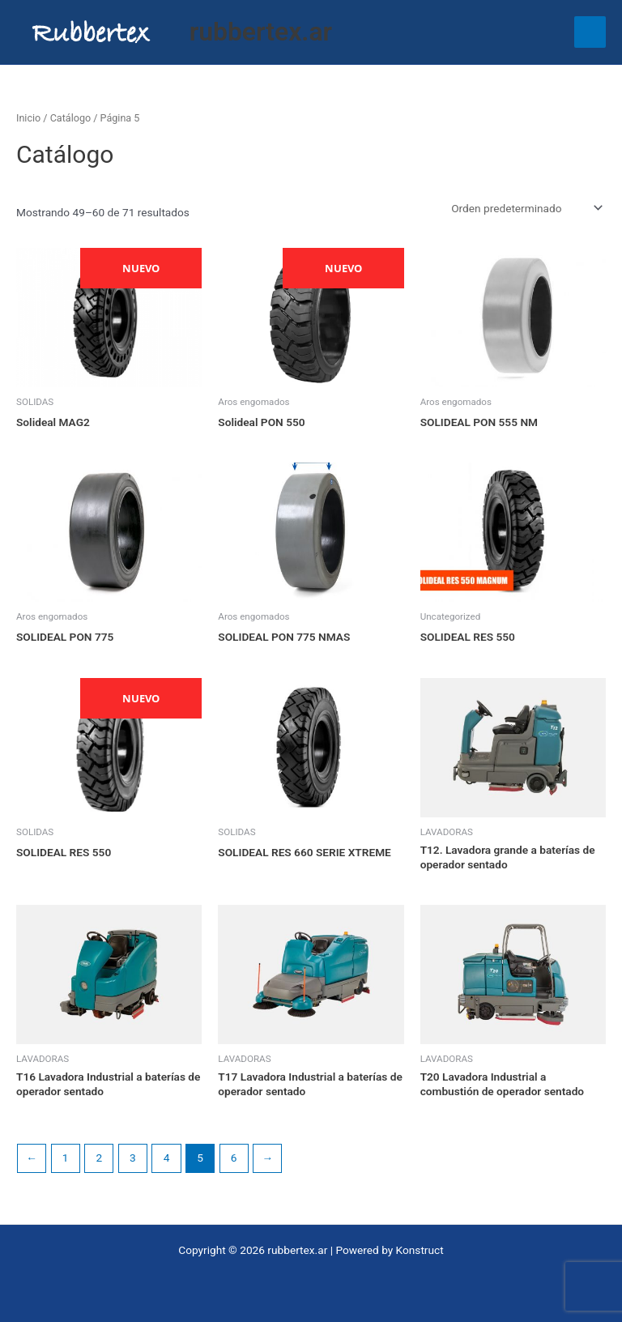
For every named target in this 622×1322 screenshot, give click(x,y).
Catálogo (70, 118)
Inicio (28, 118)
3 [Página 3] (133, 1157)
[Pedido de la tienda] (525, 208)
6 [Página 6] (234, 1157)
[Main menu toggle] (590, 32)
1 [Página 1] (65, 1157)
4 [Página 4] (167, 1157)
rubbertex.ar (261, 31)
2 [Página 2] (99, 1157)
